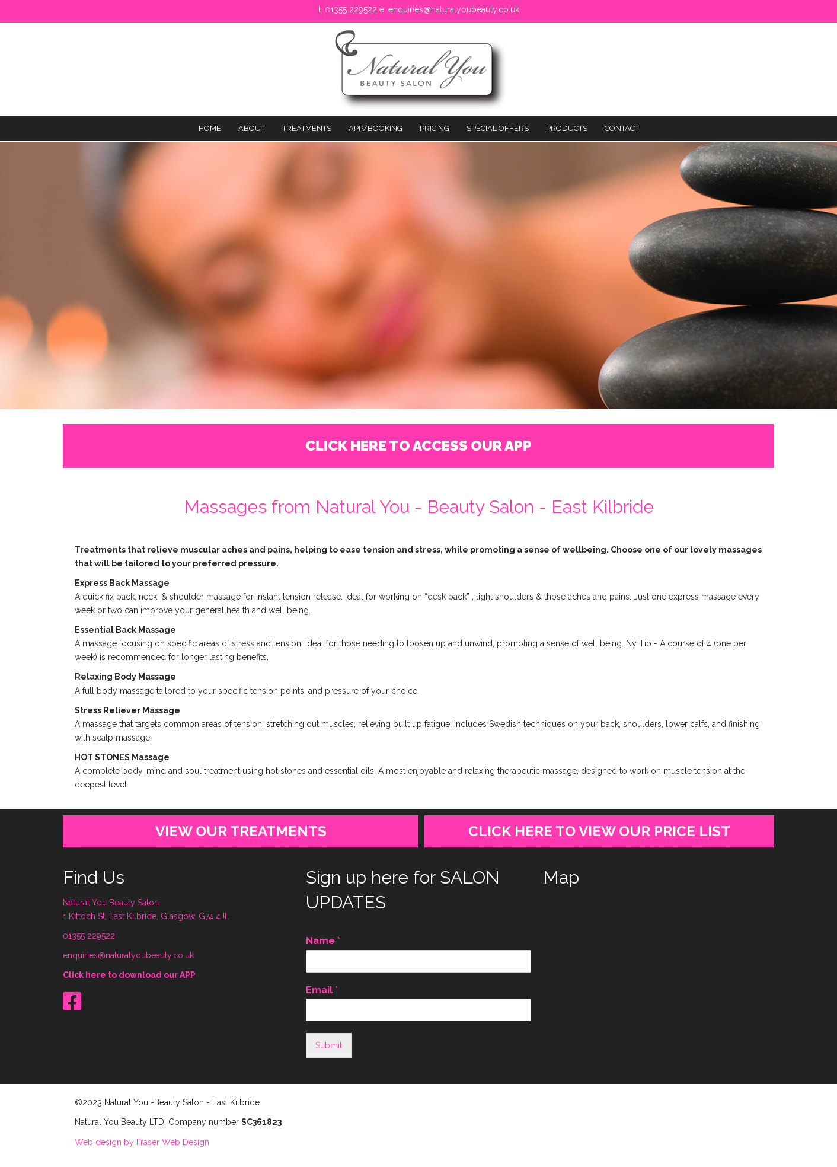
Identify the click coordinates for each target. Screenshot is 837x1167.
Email (322, 990)
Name (323, 940)
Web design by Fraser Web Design (142, 1142)
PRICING (434, 128)
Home (210, 128)
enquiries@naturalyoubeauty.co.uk (453, 9)
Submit (328, 1045)
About (251, 128)
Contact (622, 128)
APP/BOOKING (375, 128)
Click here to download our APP (129, 975)
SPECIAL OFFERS (498, 128)
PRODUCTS (566, 128)
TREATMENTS (306, 128)
